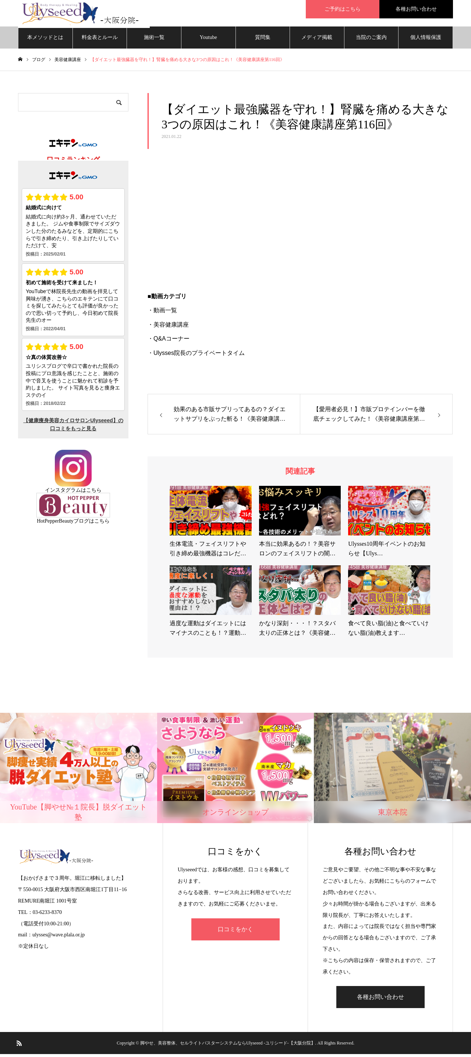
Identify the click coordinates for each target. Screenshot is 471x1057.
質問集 (262, 40)
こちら (94, 493)
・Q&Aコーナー (169, 341)
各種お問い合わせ (416, 9)
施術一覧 (154, 40)
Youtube (208, 40)
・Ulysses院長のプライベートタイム (196, 356)
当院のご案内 (371, 40)
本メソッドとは (45, 40)
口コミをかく (235, 932)
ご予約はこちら (343, 9)
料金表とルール (100, 40)
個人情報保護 (425, 40)
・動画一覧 (162, 313)
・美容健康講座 (168, 327)
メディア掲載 (316, 40)
